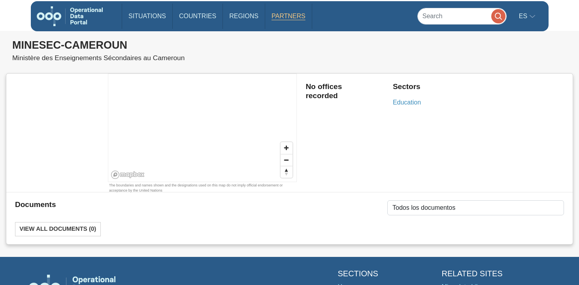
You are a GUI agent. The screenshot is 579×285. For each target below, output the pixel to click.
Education (407, 102)
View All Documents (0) (57, 229)
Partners (289, 16)
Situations (147, 16)
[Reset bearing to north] (286, 172)
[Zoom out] (286, 160)
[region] (202, 128)
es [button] (524, 16)
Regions (243, 16)
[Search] (462, 16)
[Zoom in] (286, 148)
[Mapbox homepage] (128, 175)
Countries (197, 16)
